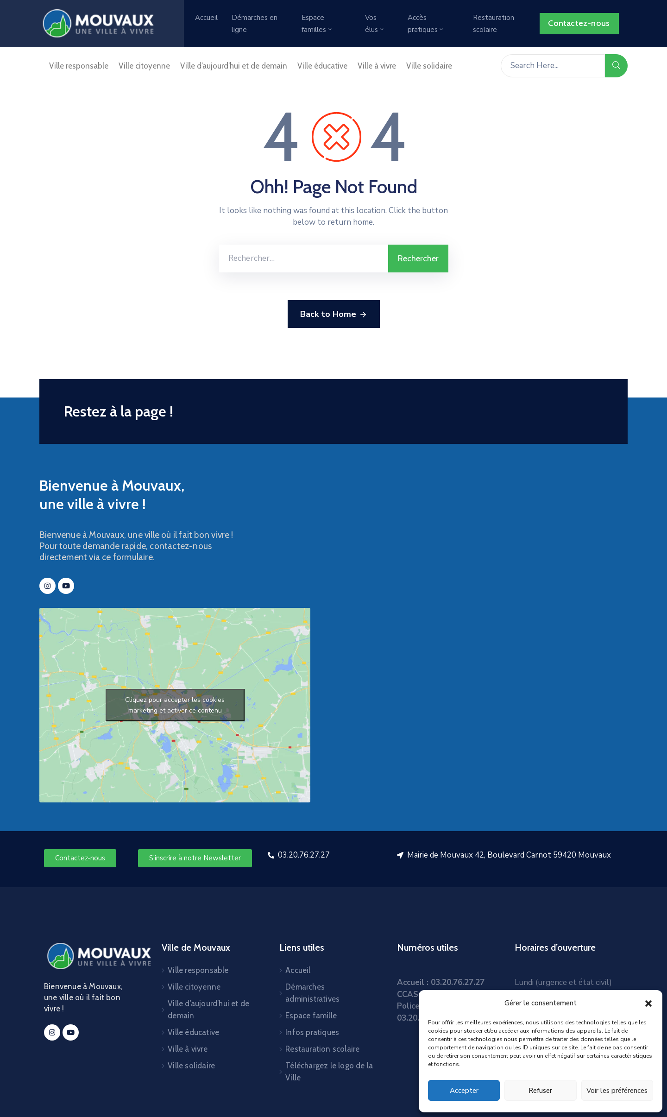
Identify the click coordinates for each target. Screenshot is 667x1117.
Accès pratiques (426, 23)
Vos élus (375, 23)
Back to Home (333, 315)
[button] (648, 1003)
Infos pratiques (312, 1032)
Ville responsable (78, 65)
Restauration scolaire (493, 23)
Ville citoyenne (144, 65)
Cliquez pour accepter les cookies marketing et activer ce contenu (175, 705)
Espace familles (317, 23)
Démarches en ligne (254, 23)
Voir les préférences (617, 1090)
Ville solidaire (429, 65)
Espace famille (311, 1015)
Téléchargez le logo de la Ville (329, 1071)
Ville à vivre (377, 65)
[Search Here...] (553, 65)
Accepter (464, 1090)
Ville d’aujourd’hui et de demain (233, 65)
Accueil (206, 17)
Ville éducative (322, 65)
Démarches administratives (312, 992)
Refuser (540, 1090)
